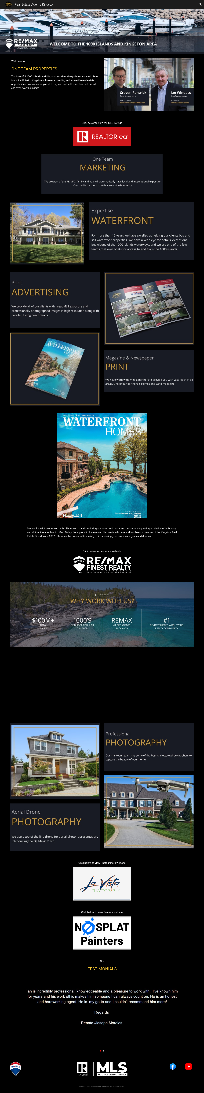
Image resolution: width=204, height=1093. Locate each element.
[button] (200, 4)
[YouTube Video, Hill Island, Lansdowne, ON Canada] (102, 684)
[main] (55, 74)
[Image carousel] (102, 1013)
